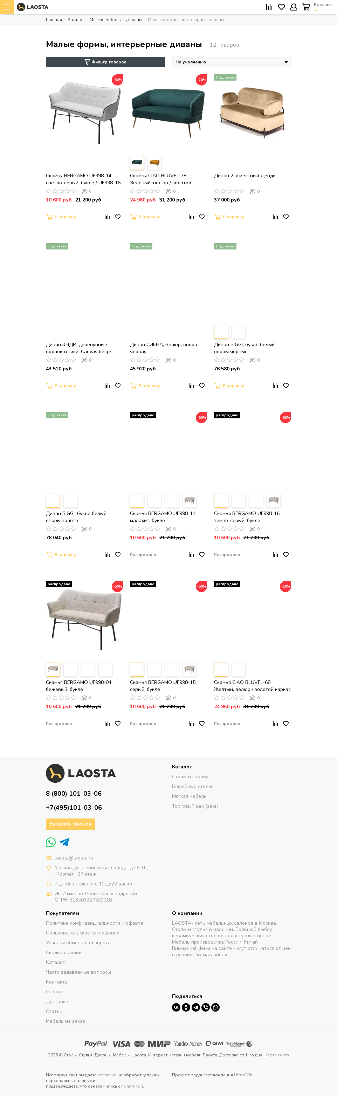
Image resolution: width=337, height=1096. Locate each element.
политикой (132, 1086)
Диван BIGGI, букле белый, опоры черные (245, 348)
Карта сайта (276, 1055)
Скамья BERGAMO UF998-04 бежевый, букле (78, 686)
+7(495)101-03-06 (74, 807)
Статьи (54, 1011)
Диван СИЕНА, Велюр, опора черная (163, 348)
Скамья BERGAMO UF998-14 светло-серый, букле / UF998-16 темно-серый (83, 179)
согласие (107, 1075)
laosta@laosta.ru (74, 858)
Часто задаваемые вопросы (78, 972)
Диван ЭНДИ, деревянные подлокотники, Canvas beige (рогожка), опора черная (78, 348)
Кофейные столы (192, 786)
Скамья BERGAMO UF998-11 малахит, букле (162, 517)
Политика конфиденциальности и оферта (94, 923)
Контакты (57, 982)
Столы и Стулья (190, 776)
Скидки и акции (64, 952)
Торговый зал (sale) (195, 806)
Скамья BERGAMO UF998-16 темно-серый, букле (247, 517)
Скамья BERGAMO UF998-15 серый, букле (162, 686)
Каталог (55, 962)
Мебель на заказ (65, 1021)
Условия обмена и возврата (78, 942)
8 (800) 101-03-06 (74, 793)
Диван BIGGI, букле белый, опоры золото (77, 517)
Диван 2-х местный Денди (245, 175)
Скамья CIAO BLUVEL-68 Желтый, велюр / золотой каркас (252, 686)
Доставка (57, 1001)
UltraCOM (244, 1075)
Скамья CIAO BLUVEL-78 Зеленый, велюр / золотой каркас (160, 179)
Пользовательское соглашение (82, 933)
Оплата (54, 991)
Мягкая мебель (189, 796)
